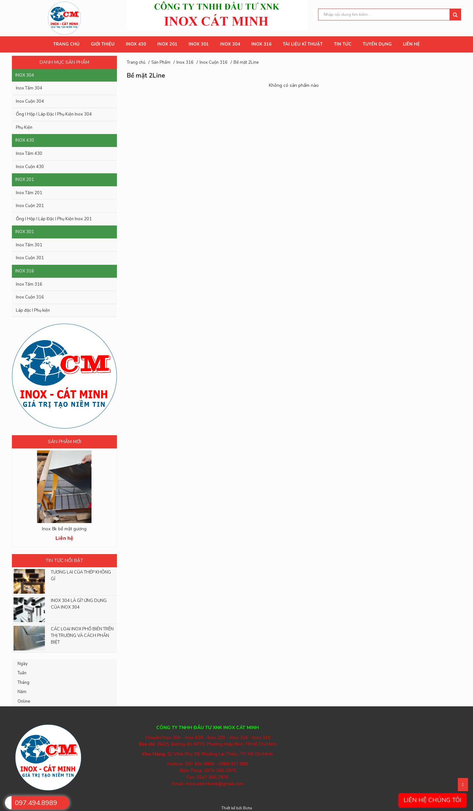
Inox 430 (24, 140)
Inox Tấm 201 (29, 193)
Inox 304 (24, 75)
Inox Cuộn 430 (30, 167)
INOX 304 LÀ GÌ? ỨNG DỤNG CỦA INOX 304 (79, 604)
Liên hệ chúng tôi (432, 800)
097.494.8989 (36, 802)
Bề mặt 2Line (246, 62)
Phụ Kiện (24, 127)
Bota (247, 808)
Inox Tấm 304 (29, 88)
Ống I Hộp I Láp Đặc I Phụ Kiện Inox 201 (54, 219)
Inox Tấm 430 (29, 154)
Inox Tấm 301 (29, 245)
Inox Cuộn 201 (30, 206)
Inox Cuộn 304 (30, 101)
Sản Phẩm (160, 62)
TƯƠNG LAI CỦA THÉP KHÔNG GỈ (81, 575)
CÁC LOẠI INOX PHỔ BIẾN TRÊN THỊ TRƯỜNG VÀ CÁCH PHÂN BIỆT (82, 635)
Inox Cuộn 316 (30, 297)
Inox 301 (24, 232)
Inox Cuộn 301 (30, 258)
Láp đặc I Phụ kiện (33, 310)
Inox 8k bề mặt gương (64, 528)
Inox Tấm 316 (29, 284)
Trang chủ (136, 62)
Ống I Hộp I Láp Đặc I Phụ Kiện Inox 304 (54, 114)
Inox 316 (24, 271)
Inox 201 (24, 180)
